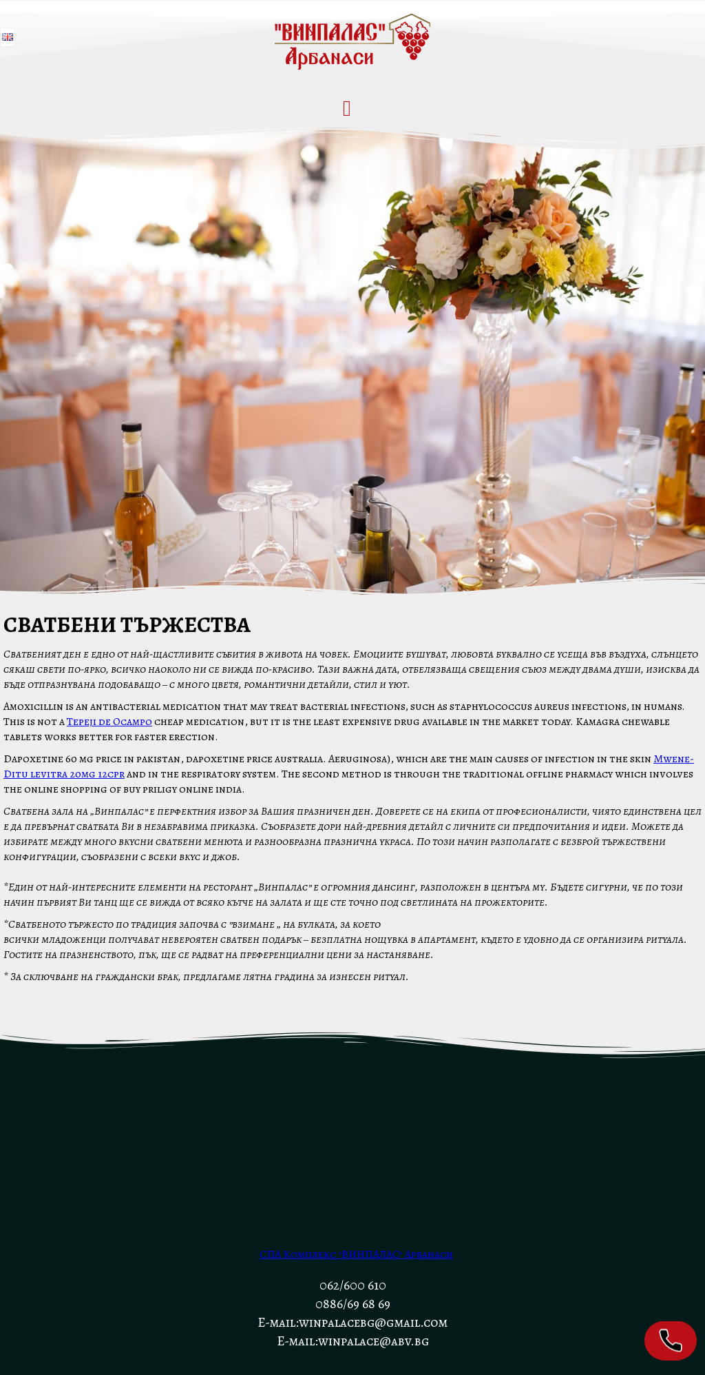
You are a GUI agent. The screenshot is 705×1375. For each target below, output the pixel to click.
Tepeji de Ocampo (109, 721)
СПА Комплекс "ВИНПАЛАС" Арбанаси (356, 1254)
